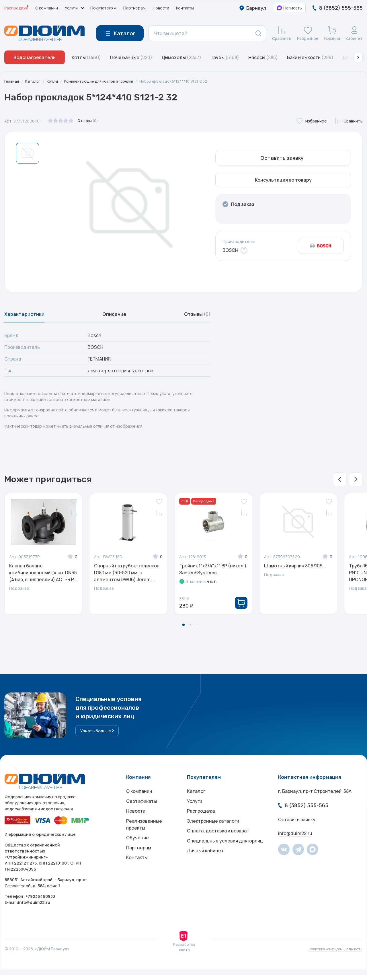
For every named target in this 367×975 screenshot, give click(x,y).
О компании (46, 8)
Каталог (34, 81)
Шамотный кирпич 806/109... (295, 569)
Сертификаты (141, 808)
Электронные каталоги (213, 831)
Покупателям (103, 8)
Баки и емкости (310, 57)
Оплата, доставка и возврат (218, 843)
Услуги (194, 808)
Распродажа (16, 8)
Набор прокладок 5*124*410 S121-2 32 (186, 81)
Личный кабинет (205, 866)
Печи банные (131, 57)
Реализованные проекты (144, 834)
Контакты (185, 8)
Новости (161, 8)
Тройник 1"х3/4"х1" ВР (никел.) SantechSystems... (213, 572)
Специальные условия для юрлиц (225, 854)
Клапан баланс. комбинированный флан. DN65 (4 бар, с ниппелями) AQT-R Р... (43, 576)
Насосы (263, 57)
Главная (12, 81)
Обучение (137, 849)
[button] (358, 57)
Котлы (86, 57)
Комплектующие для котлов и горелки (105, 81)
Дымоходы (181, 57)
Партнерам (134, 8)
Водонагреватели (34, 57)
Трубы (224, 57)
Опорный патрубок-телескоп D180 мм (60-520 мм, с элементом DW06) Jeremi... (126, 576)
